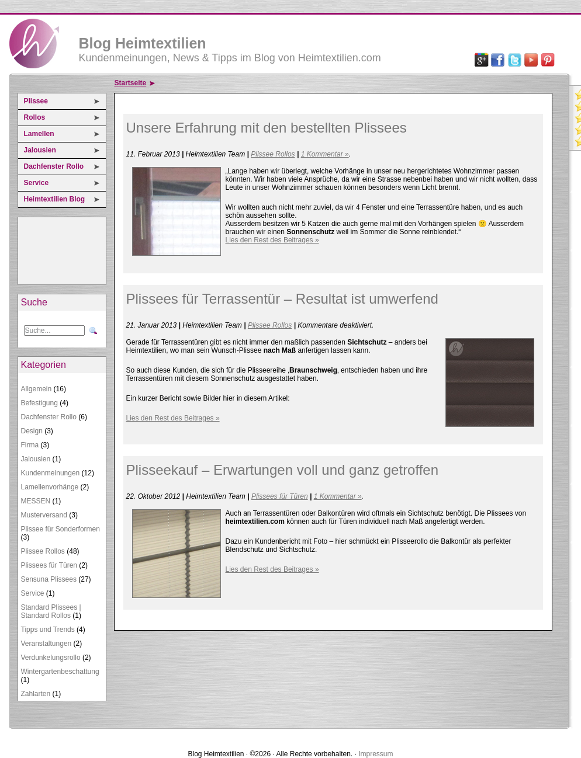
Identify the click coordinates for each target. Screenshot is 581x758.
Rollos (35, 117)
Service (36, 183)
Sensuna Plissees (49, 579)
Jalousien (40, 150)
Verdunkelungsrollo (51, 657)
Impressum (375, 754)
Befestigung (39, 403)
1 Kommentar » (325, 154)
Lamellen (39, 134)
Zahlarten (36, 694)
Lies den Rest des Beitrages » (272, 240)
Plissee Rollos (43, 551)
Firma (30, 445)
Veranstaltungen (46, 643)
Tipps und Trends (48, 629)
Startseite (131, 83)
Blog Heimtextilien (142, 43)
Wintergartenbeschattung (60, 671)
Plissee (36, 101)
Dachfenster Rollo (54, 166)
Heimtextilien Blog (54, 199)
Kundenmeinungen (50, 473)
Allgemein (36, 389)
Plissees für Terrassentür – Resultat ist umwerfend (282, 299)
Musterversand (44, 515)
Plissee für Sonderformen (60, 529)
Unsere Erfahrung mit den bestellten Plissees (266, 127)
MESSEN (36, 501)
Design (32, 431)
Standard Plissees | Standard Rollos (51, 611)
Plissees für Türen (49, 565)
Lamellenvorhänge (50, 487)
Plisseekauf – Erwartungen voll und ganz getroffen (282, 470)
